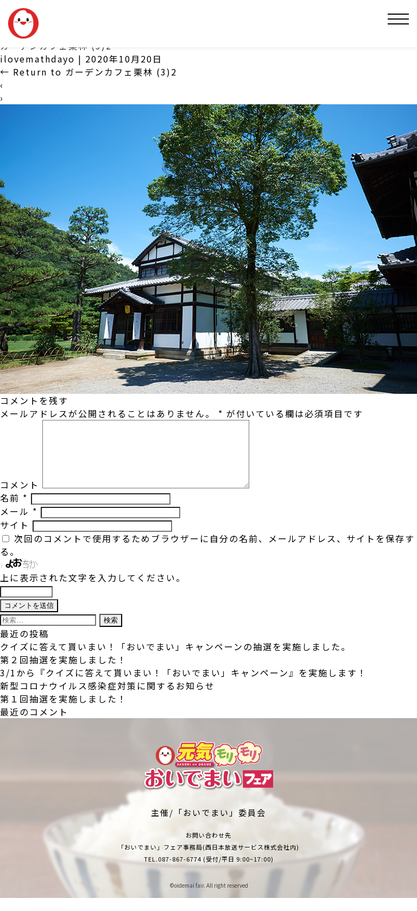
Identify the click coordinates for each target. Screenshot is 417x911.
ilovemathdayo (37, 58)
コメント (19, 497)
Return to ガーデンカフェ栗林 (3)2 (88, 71)
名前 (14, 510)
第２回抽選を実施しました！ (63, 672)
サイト (14, 537)
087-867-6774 (179, 872)
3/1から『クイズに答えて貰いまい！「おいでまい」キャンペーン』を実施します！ (183, 685)
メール (18, 524)
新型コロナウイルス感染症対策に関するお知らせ (107, 698)
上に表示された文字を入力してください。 (93, 590)
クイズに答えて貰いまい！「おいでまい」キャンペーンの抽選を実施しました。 (175, 659)
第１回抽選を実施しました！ (63, 711)
